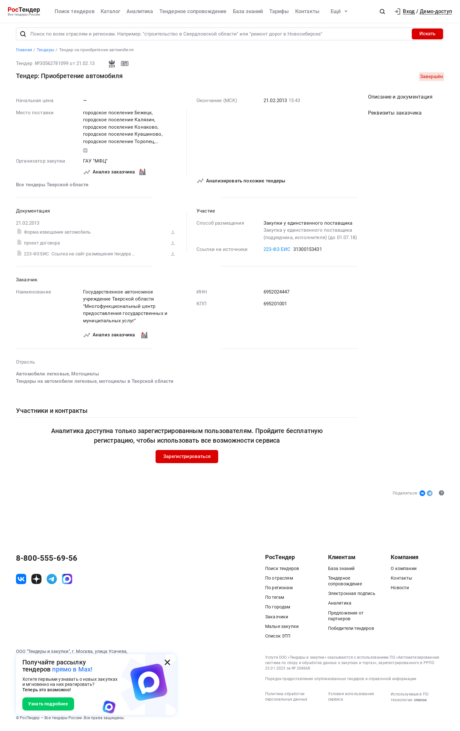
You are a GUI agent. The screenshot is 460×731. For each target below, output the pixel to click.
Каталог (110, 11)
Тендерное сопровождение (193, 11)
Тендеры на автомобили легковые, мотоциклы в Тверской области (95, 384)
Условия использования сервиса (351, 699)
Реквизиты (395, 115)
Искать (427, 36)
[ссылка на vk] (21, 582)
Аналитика (139, 11)
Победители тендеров (351, 630)
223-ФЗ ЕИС (277, 252)
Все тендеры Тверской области (52, 187)
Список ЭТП (278, 638)
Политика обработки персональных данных (286, 699)
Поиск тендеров (74, 11)
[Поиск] (23, 36)
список (420, 703)
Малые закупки (282, 628)
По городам (277, 609)
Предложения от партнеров (346, 618)
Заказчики (276, 619)
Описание (400, 99)
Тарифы (279, 11)
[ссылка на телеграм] (52, 582)
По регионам (279, 590)
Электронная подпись (351, 596)
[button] (382, 11)
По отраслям (279, 580)
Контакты (307, 11)
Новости (400, 590)
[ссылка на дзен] (36, 582)
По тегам (274, 600)
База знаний (248, 11)
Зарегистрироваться (187, 459)
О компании (404, 571)
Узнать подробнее (48, 703)
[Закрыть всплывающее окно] (167, 662)
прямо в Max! (72, 669)
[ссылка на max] (67, 582)
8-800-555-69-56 (46, 561)
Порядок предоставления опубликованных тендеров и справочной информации (340, 681)
